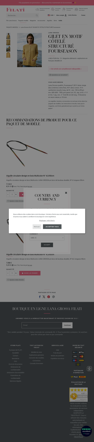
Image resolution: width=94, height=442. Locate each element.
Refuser (37, 226)
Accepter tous (52, 226)
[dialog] (47, 221)
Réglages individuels (47, 220)
